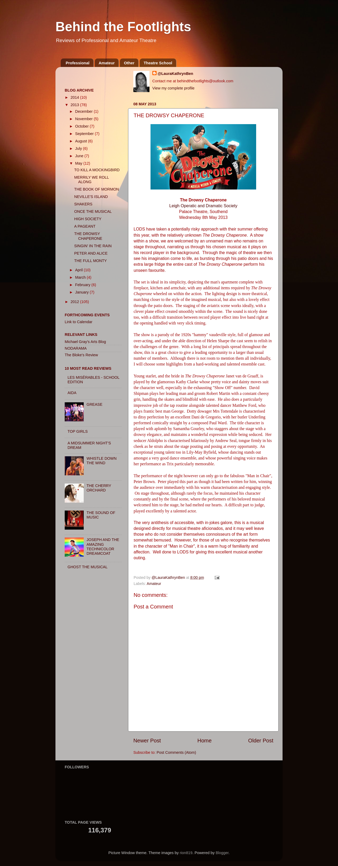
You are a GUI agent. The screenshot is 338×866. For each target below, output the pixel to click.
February (83, 285)
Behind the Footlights (123, 26)
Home (205, 740)
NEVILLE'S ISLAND (91, 197)
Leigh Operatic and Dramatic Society (203, 206)
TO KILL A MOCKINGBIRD (97, 170)
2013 (75, 105)
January (82, 292)
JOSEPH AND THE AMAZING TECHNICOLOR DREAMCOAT (103, 547)
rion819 (186, 853)
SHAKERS (83, 204)
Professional (78, 63)
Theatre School (158, 63)
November (84, 119)
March (81, 277)
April (79, 270)
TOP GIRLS (78, 431)
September (85, 134)
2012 (75, 302)
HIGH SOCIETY (87, 219)
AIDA (72, 393)
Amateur (107, 63)
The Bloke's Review (81, 355)
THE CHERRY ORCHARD (99, 488)
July (79, 148)
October (82, 126)
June (79, 156)
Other (129, 63)
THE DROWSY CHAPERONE (88, 236)
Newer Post (147, 740)
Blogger (222, 853)
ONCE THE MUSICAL (93, 211)
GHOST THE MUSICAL (87, 567)
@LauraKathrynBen (175, 73)
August (81, 141)
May (79, 163)
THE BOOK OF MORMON (96, 189)
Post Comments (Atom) (176, 752)
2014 (75, 97)
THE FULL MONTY (90, 261)
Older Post (260, 740)
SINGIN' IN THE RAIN (93, 246)
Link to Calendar (78, 322)
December (84, 111)
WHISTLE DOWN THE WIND (102, 460)
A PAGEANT (85, 226)
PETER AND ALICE (90, 253)
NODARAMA (76, 348)
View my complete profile (173, 88)
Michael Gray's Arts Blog (85, 342)
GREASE (94, 404)
